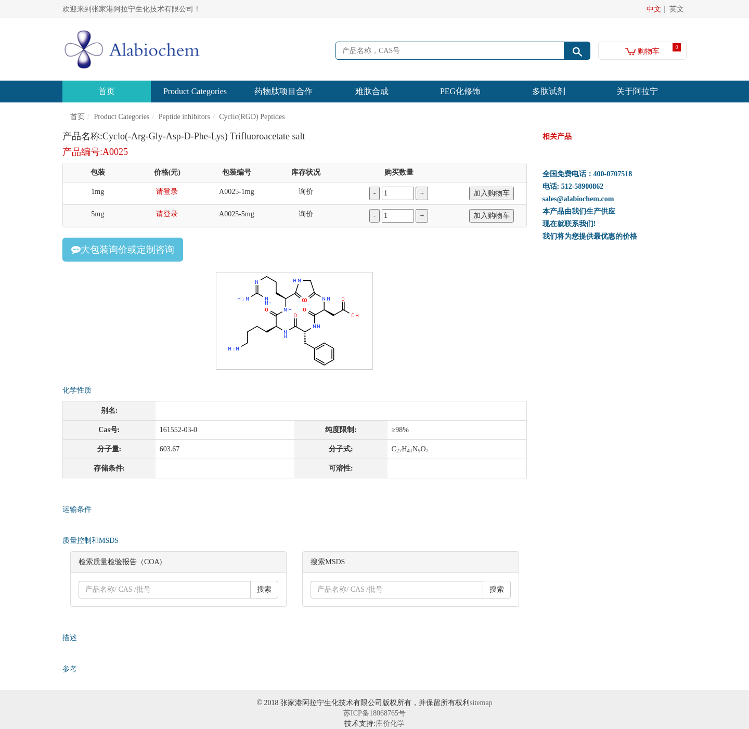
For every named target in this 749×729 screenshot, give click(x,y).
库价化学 (390, 723)
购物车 (642, 51)
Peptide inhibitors (184, 117)
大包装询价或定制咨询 (122, 249)
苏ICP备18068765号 (374, 713)
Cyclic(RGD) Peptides (252, 117)
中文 (654, 9)
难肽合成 (372, 91)
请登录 (167, 192)
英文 (676, 9)
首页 (106, 91)
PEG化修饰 (460, 91)
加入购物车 (491, 193)
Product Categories (195, 91)
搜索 (264, 589)
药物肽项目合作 (283, 91)
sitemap (481, 703)
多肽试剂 (548, 91)
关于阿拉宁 (637, 91)
